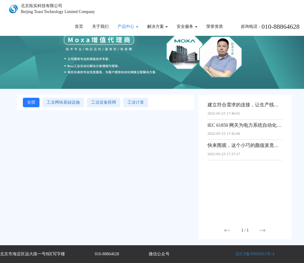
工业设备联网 (103, 102)
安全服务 (187, 26)
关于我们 (100, 26)
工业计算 (135, 102)
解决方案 (157, 26)
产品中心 (128, 26)
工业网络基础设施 (63, 102)
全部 (31, 102)
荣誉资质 (214, 26)
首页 (79, 26)
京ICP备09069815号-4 (254, 254)
